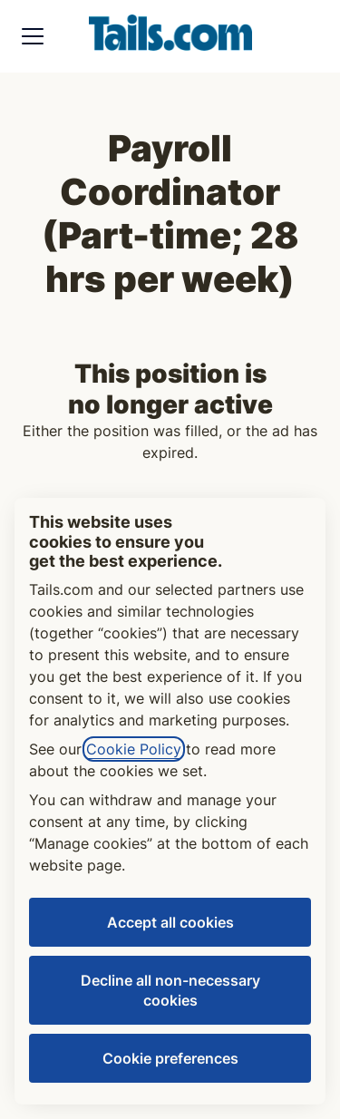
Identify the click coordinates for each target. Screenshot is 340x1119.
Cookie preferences (170, 1058)
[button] (307, 36)
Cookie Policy (133, 749)
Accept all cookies (170, 922)
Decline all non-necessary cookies (170, 990)
